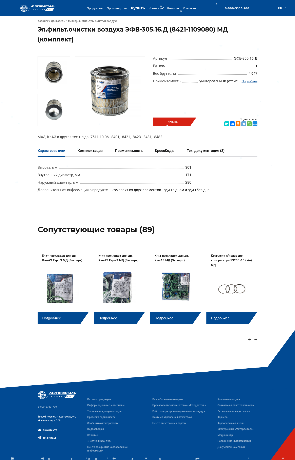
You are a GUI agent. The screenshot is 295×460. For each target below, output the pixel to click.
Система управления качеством (172, 417)
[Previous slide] (249, 339)
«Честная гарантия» (99, 440)
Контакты (189, 8)
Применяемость (129, 150)
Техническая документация (104, 411)
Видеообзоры (95, 428)
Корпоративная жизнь (230, 423)
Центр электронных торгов (169, 423)
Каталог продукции (99, 399)
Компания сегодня (228, 399)
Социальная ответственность (235, 405)
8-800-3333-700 (237, 8)
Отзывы (92, 435)
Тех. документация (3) (205, 150)
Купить (138, 8)
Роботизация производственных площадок (178, 411)
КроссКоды (165, 150)
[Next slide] (255, 339)
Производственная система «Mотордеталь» (179, 405)
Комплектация (90, 150)
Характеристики (51, 150)
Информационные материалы (106, 405)
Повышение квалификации (234, 440)
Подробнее (249, 81)
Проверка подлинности (101, 417)
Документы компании (231, 446)
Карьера (222, 417)
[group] (63, 286)
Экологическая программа (233, 411)
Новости (173, 8)
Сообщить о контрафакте (103, 423)
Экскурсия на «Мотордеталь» (235, 428)
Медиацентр (225, 435)
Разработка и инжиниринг (168, 399)
